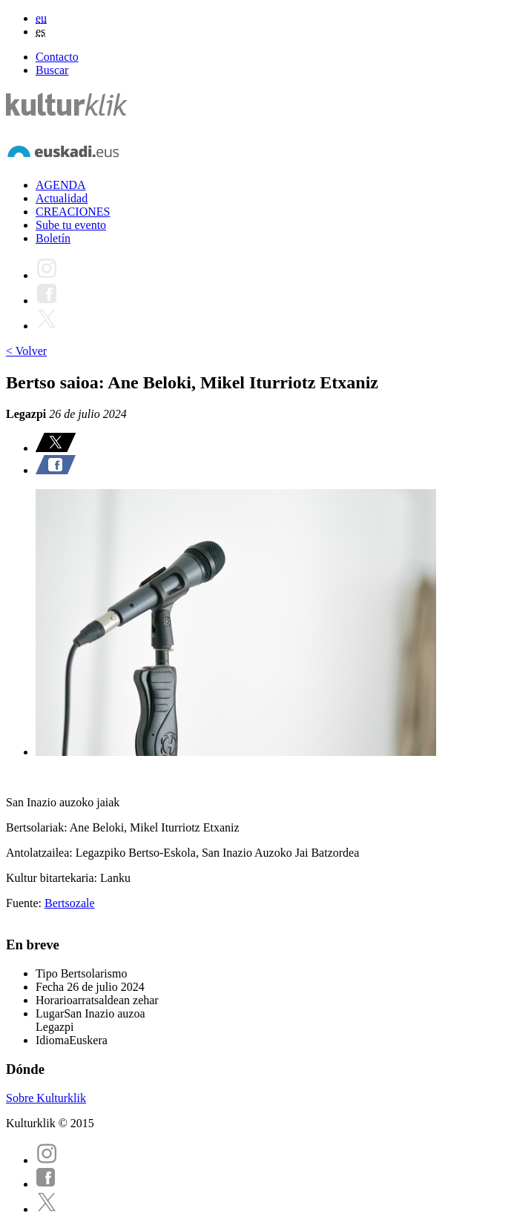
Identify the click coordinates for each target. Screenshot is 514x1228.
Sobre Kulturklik (46, 1098)
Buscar (52, 70)
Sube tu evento (71, 225)
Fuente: (25, 903)
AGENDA (61, 185)
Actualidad (62, 198)
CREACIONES (73, 211)
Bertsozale (70, 903)
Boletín (53, 238)
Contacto (57, 56)
